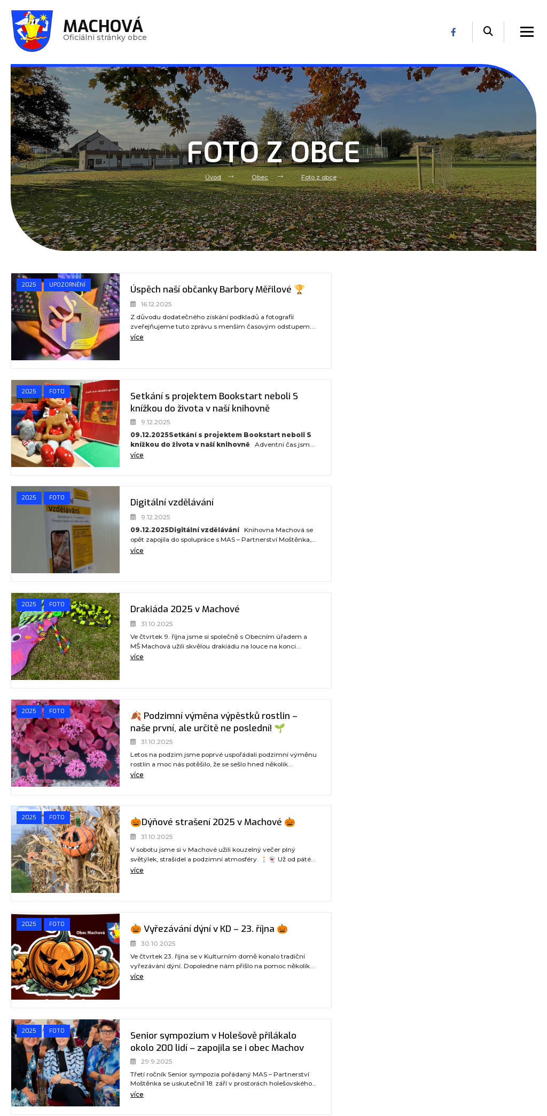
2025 (29, 285)
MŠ (147, 1041)
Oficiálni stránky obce (106, 32)
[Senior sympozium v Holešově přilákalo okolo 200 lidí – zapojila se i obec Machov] (324, 640)
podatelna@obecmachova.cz (326, 1061)
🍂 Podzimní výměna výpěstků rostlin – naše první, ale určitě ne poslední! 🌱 (179, 515)
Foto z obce (319, 177)
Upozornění (41, 302)
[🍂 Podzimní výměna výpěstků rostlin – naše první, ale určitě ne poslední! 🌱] (56, 533)
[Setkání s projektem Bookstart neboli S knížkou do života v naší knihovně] (324, 320)
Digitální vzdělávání (155, 396)
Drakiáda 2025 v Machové (437, 396)
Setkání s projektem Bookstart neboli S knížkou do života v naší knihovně (450, 302)
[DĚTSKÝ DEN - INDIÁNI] (56, 853)
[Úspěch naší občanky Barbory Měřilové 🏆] (56, 320)
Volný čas (158, 1054)
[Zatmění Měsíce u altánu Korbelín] (56, 747)
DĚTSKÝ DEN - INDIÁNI (160, 822)
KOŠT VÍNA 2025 (417, 822)
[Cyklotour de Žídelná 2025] (324, 747)
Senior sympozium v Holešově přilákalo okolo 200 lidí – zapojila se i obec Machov (446, 622)
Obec (260, 177)
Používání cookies (437, 1028)
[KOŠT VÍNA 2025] (324, 853)
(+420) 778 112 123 (315, 1074)
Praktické (159, 1067)
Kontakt (156, 1081)
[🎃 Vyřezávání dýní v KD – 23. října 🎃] (56, 640)
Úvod (213, 177)
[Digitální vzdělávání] (56, 427)
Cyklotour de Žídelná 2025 (438, 716)
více (118, 350)
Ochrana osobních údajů (448, 1015)
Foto (326, 285)
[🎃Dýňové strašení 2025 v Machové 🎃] (324, 533)
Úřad (151, 1028)
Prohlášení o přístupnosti (449, 1002)
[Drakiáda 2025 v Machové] (324, 427)
